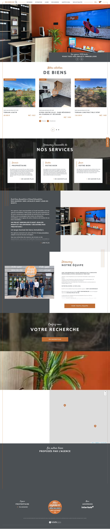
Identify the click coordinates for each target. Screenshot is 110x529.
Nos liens (74, 525)
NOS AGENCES (55, 2)
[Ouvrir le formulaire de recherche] (11, 2)
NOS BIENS (29, 2)
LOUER (47, 2)
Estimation (38, 2)
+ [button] (105, 396)
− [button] (105, 398)
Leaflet (92, 446)
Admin (70, 525)
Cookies (84, 525)
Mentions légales (64, 525)
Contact (108, 142)
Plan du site (58, 525)
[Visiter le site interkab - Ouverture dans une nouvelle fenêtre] (88, 514)
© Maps (96, 446)
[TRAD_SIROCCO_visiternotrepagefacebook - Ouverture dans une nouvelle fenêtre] (77, 59)
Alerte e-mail (66, 2)
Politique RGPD (80, 525)
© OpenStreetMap (103, 446)
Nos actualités (77, 2)
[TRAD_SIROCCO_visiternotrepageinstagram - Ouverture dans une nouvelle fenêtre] (81, 59)
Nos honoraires (52, 525)
